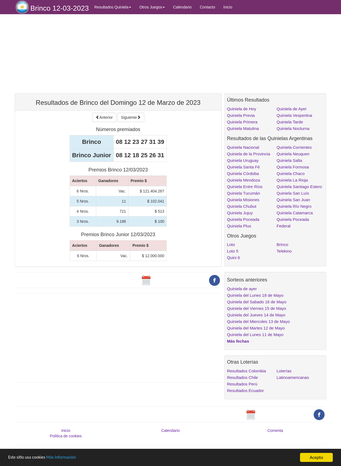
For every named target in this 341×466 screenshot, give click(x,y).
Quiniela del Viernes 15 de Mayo (256, 308)
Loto (231, 244)
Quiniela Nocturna (293, 128)
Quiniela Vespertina (294, 115)
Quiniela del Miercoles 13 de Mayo (258, 321)
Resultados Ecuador (245, 390)
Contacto (207, 7)
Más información (65, 458)
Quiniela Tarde (290, 122)
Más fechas (238, 341)
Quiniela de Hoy (241, 108)
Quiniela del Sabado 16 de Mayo (257, 301)
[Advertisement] (118, 54)
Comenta (275, 430)
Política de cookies (66, 436)
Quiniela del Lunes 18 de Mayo (255, 295)
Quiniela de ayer (242, 288)
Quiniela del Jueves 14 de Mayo (256, 315)
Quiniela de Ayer (292, 108)
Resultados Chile (242, 377)
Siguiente (131, 117)
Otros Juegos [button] (152, 7)
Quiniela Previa (241, 115)
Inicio (227, 7)
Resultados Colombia (246, 371)
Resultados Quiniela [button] (112, 7)
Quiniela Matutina (243, 128)
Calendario (182, 7)
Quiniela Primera (242, 122)
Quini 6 (233, 257)
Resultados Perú (242, 384)
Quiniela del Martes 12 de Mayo (256, 328)
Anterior (104, 117)
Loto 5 (233, 251)
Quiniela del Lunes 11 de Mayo (255, 334)
